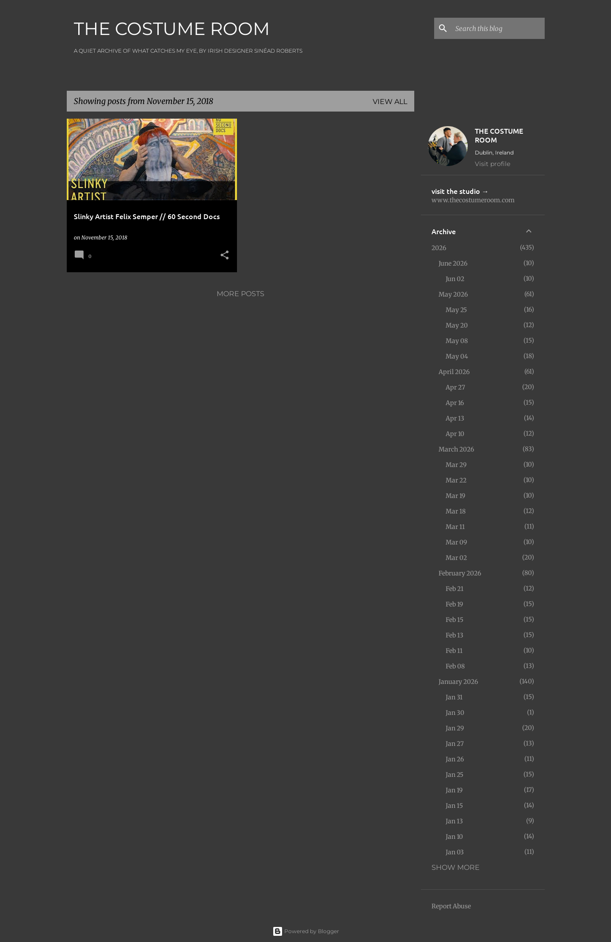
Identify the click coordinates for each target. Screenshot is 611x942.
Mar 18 (456, 511)
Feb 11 (454, 651)
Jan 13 (454, 821)
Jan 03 (455, 852)
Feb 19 (454, 604)
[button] (224, 256)
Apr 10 (455, 434)
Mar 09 (456, 542)
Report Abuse (451, 906)
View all (390, 101)
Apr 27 (455, 387)
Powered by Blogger (305, 931)
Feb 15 (454, 620)
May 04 (457, 356)
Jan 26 (455, 759)
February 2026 (460, 573)
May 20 (457, 325)
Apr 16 (455, 403)
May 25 (456, 310)
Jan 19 (454, 790)
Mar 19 (455, 496)
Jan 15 (454, 806)
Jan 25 (454, 775)
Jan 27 (455, 744)
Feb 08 (455, 666)
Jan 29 (455, 728)
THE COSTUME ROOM (172, 28)
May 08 (457, 341)
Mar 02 (456, 558)
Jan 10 (454, 837)
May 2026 (453, 294)
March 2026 (456, 449)
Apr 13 (455, 418)
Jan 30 (455, 713)
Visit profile (492, 164)
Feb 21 (454, 589)
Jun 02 (455, 279)
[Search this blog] (498, 28)
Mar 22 (456, 480)
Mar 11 (455, 527)
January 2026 (458, 682)
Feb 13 (454, 635)
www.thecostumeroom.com (473, 200)
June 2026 (453, 263)
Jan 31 (454, 697)
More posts (240, 294)
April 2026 (454, 372)
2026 (439, 248)
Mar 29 (456, 465)
